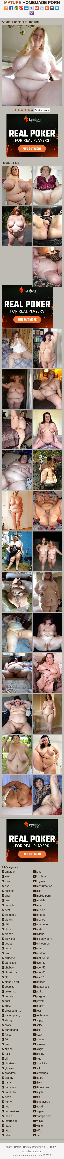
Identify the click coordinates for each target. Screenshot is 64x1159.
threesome (41, 1087)
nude (37, 929)
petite (38, 991)
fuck (6, 1053)
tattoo (38, 1077)
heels (6, 1096)
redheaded (41, 1015)
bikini (6, 924)
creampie (9, 991)
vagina (39, 1111)
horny (7, 1101)
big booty (9, 914)
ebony (7, 1020)
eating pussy (11, 1015)
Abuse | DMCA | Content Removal (23, 1147)
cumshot (8, 996)
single (38, 1049)
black (6, 929)
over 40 (39, 962)
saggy (38, 1020)
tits (36, 1096)
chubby (8, 967)
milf (37, 890)
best (6, 910)
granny (7, 1077)
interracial (9, 1120)
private (39, 1001)
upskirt (39, 1106)
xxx (36, 1135)
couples (8, 986)
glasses (8, 1068)
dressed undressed (15, 1010)
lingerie (39, 881)
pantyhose (41, 986)
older (37, 948)
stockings (40, 1073)
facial (6, 1034)
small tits (40, 1063)
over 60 (39, 972)
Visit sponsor (42, 110)
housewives (10, 1111)
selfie (38, 1025)
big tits (7, 919)
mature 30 (41, 958)
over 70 (39, 977)
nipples (39, 919)
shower (39, 1044)
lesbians (39, 876)
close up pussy (12, 981)
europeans (10, 1029)
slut (37, 1058)
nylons (38, 934)
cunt (6, 1001)
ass (5, 886)
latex (6, 1130)
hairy (6, 1082)
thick (37, 1082)
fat (5, 1039)
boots (7, 948)
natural (39, 914)
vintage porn (42, 1116)
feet (5, 1044)
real (37, 1010)
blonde (7, 934)
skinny (38, 1053)
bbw (6, 895)
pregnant (40, 996)
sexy (37, 1034)
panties (39, 981)
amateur (8, 871)
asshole (8, 890)
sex (37, 1029)
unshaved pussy (44, 1101)
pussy (38, 1005)
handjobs (9, 1092)
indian (7, 1116)
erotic (7, 1025)
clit (5, 977)
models (39, 900)
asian (6, 881)
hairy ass (9, 1087)
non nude (40, 924)
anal (6, 876)
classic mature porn (15, 972)
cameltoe (9, 962)
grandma (9, 1073)
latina (6, 1135)
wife (37, 1130)
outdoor (39, 953)
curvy (6, 1005)
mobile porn (42, 895)
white (38, 1125)
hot (5, 1106)
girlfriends (9, 1063)
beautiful (8, 905)
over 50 (39, 967)
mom (37, 905)
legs (37, 871)
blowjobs (9, 938)
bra (5, 953)
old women (41, 943)
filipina (7, 1049)
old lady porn (42, 938)
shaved (39, 1039)
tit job (38, 1092)
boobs (7, 943)
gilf (5, 1058)
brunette (8, 958)
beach (7, 900)
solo (37, 1068)
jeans (6, 1125)
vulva (38, 1120)
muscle (39, 910)
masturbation (42, 886)
